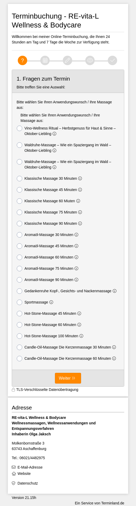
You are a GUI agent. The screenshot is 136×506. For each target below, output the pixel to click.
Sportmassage (36, 302)
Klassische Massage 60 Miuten (49, 201)
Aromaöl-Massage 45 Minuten (49, 246)
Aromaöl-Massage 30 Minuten (49, 235)
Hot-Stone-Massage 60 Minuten (50, 325)
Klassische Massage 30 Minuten (50, 178)
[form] (68, 228)
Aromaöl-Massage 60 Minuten (49, 257)
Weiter (65, 378)
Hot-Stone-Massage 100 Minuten (51, 336)
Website (24, 473)
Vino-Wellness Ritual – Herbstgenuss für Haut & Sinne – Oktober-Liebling (66, 131)
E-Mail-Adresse (30, 467)
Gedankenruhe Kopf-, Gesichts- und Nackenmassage (67, 291)
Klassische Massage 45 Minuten (50, 190)
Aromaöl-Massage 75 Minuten (49, 268)
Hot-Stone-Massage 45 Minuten (50, 313)
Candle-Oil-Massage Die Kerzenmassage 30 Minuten (67, 347)
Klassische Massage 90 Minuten (50, 223)
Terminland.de (112, 503)
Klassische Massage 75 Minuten (50, 212)
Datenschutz (28, 483)
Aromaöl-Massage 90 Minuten (49, 280)
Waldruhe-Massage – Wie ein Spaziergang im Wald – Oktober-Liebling (64, 147)
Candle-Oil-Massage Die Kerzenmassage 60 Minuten (67, 358)
